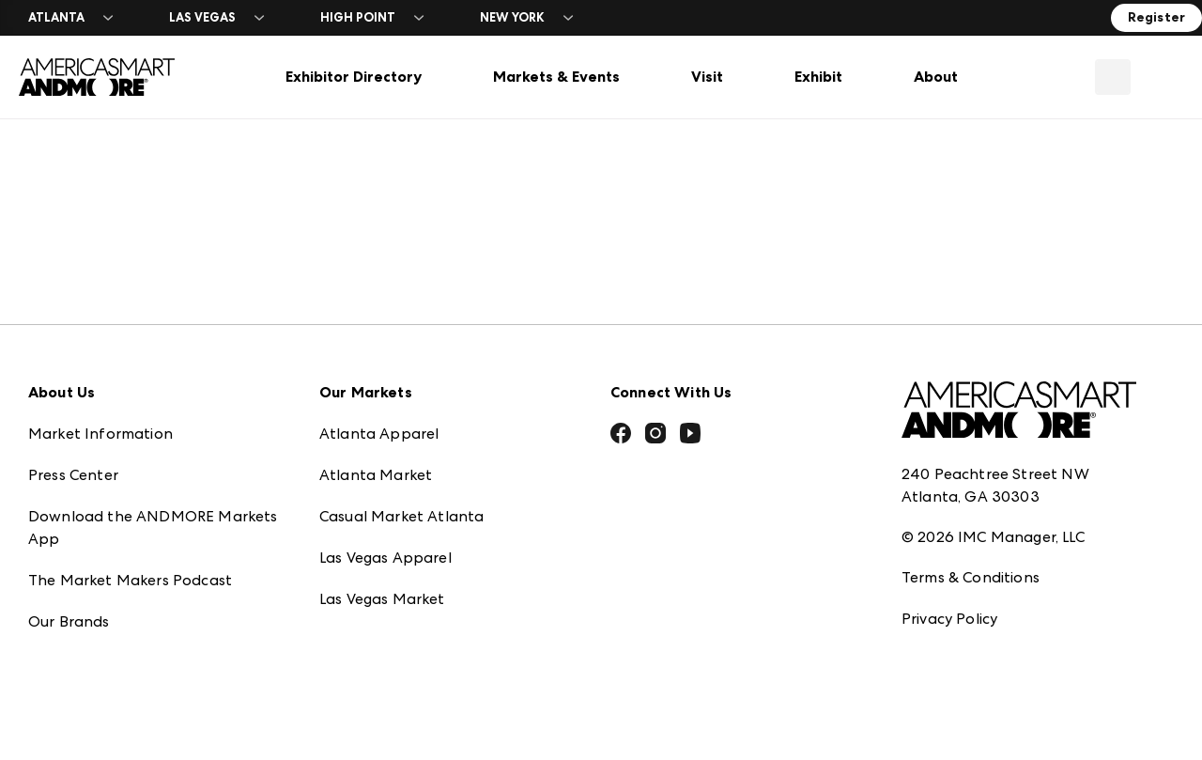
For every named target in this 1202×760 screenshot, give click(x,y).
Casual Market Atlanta (401, 463)
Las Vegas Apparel (385, 504)
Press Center (73, 421)
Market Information (100, 380)
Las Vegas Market (382, 545)
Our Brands (69, 568)
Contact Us (68, 609)
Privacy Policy (949, 565)
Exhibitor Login (80, 692)
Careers (55, 650)
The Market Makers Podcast (130, 526)
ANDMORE (358, 628)
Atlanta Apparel (379, 380)
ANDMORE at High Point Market (435, 587)
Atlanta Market (375, 421)
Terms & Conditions (971, 524)
